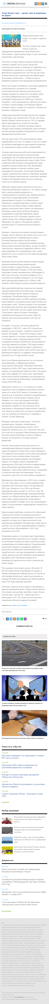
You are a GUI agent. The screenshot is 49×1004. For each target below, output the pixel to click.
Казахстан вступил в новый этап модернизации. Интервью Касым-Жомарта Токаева (21, 870)
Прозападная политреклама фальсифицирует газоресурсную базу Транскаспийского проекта (30, 819)
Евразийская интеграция (13, 29)
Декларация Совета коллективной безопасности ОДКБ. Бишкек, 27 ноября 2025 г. (24, 893)
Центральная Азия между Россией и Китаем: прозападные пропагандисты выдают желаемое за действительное (30, 849)
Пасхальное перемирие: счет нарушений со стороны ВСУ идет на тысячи (23, 757)
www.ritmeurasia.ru (19, 997)
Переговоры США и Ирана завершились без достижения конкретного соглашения (20, 766)
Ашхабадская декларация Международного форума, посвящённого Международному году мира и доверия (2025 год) (23, 881)
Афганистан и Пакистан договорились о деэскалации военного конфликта (23, 785)
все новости (5, 802)
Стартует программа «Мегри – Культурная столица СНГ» (22, 795)
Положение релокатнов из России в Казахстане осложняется (24, 724)
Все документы (6, 911)
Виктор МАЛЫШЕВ (15, 23)
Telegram (24, 605)
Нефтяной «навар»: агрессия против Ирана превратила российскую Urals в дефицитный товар (30, 839)
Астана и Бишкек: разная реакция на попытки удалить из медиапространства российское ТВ (24, 690)
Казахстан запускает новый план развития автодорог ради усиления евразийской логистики (24, 655)
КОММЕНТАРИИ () (24, 626)
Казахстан (8, 612)
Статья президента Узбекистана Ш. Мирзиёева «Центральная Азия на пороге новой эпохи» (21, 903)
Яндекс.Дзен (16, 605)
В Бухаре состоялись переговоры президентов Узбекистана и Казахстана (20, 776)
